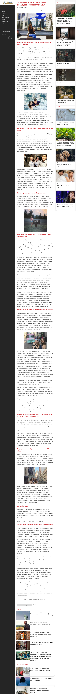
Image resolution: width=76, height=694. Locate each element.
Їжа (2, 9)
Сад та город (5, 21)
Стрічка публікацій (6, 31)
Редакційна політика (7, 39)
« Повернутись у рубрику (25, 605)
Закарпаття (36, 599)
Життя (30, 599)
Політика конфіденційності (8, 38)
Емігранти (43, 599)
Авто (3, 5)
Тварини (4, 26)
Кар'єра (3, 11)
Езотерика (4, 7)
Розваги (3, 19)
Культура (4, 13)
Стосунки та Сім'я (6, 25)
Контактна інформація (7, 36)
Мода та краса (5, 15)
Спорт (3, 23)
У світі (3, 28)
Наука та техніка (5, 17)
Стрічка (35, 605)
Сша (26, 599)
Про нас (4, 34)
